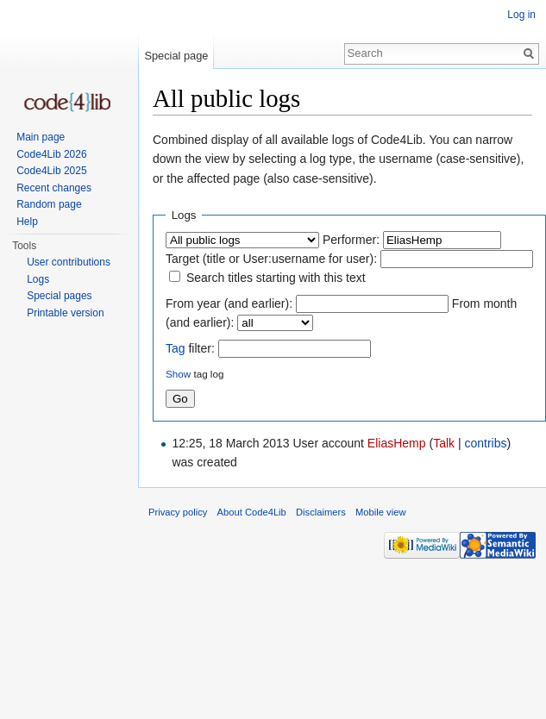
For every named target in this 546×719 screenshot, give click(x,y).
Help (27, 222)
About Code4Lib (251, 512)
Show (178, 373)
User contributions (68, 262)
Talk (444, 443)
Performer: (351, 240)
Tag (175, 348)
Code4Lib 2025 (51, 171)
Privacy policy (177, 512)
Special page (176, 55)
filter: (190, 348)
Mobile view (380, 512)
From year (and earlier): (229, 303)
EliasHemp (396, 443)
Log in (521, 15)
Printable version (65, 313)
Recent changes (53, 188)
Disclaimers (321, 512)
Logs (38, 279)
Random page (48, 204)
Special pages (59, 296)
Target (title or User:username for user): (271, 259)
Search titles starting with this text (276, 277)
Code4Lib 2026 (51, 154)
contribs (485, 443)
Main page (40, 137)
